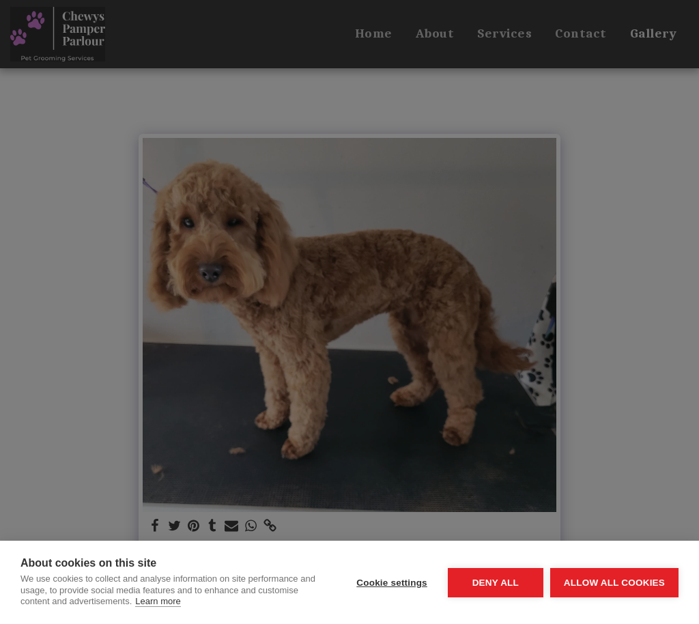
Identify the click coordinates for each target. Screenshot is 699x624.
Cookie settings (391, 583)
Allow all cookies (614, 583)
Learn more (157, 601)
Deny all (495, 583)
